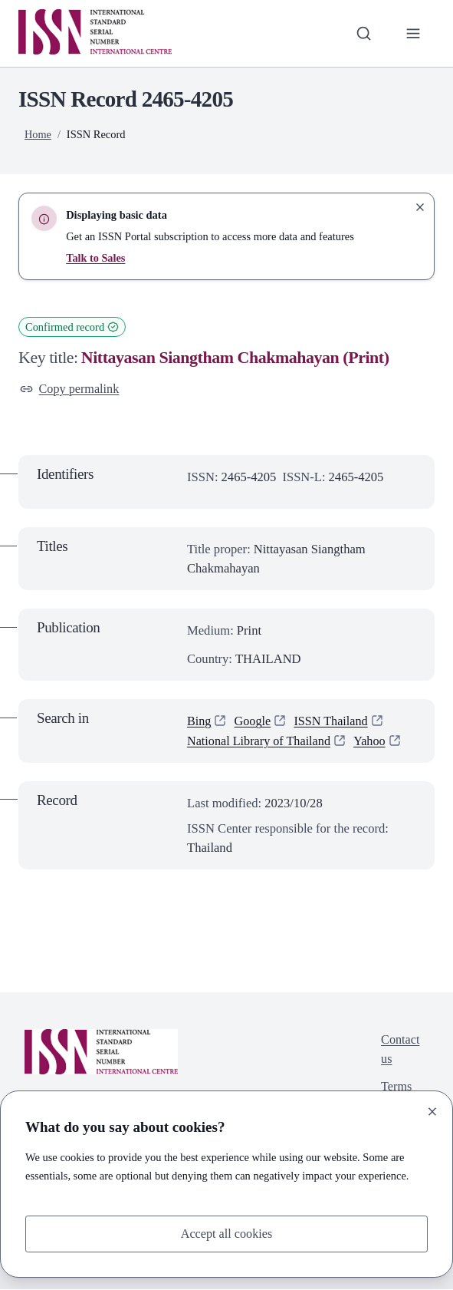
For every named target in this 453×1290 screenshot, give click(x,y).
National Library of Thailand (260, 741)
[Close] (432, 1111)
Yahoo (373, 741)
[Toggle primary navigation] (413, 33)
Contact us (400, 1050)
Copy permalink (70, 389)
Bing (199, 721)
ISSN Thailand (333, 721)
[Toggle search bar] (363, 33)
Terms (396, 1088)
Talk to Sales (96, 258)
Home (38, 134)
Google (253, 721)
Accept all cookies (226, 1233)
